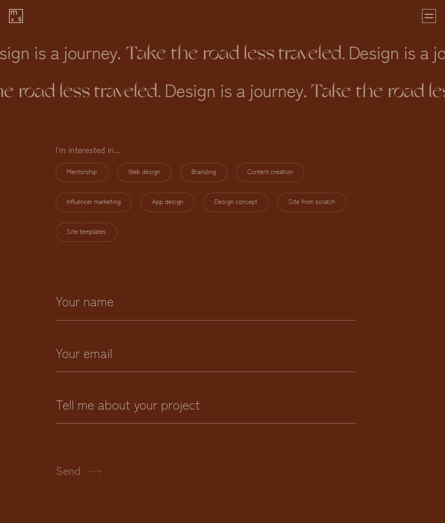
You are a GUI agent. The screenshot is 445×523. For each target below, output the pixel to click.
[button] (429, 16)
